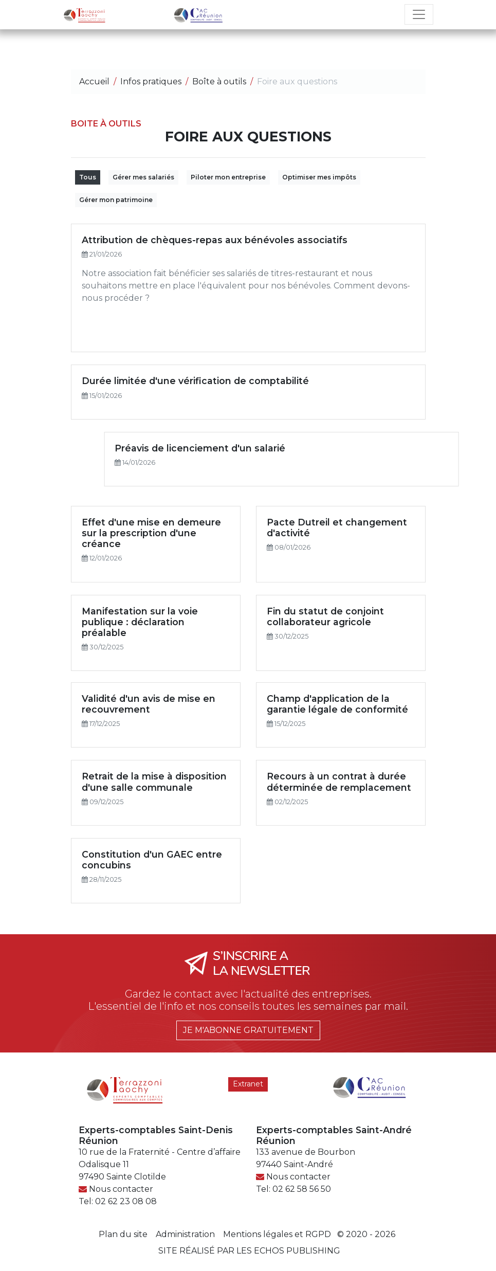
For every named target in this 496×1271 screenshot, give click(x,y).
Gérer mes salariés (143, 177)
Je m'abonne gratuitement (248, 1030)
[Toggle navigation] (419, 14)
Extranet (248, 1083)
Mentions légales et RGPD (277, 1234)
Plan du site (123, 1234)
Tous (87, 177)
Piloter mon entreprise (228, 177)
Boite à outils (106, 124)
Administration (185, 1234)
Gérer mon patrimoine (116, 200)
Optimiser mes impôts (319, 177)
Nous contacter (121, 1189)
